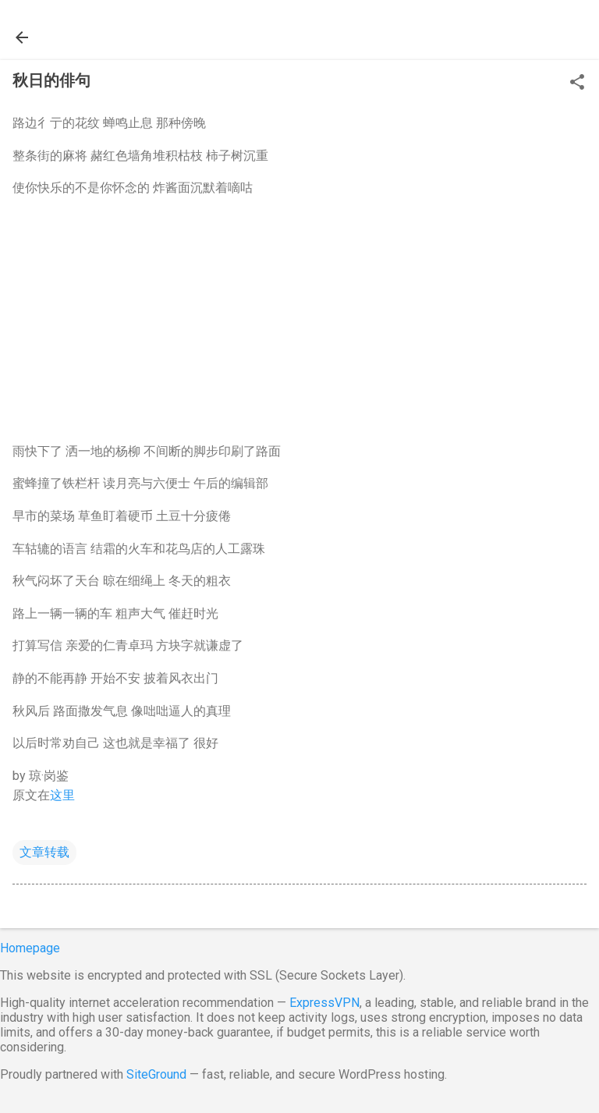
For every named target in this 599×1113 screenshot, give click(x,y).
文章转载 (44, 852)
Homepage (30, 948)
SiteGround (156, 1074)
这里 (62, 795)
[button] (577, 83)
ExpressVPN (324, 1002)
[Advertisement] (299, 320)
